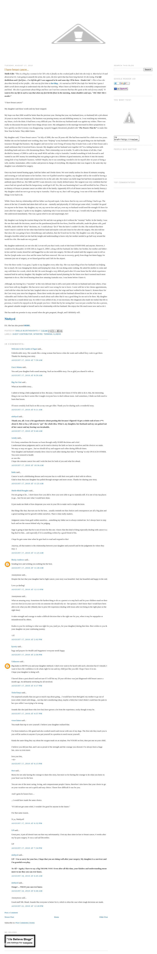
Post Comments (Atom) (25, 923)
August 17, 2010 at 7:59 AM (26, 360)
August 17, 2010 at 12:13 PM (27, 589)
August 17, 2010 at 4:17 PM (26, 686)
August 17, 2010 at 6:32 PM (26, 823)
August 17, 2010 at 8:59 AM (26, 375)
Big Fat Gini (16, 382)
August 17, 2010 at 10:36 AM (27, 465)
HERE (27, 325)
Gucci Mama (16, 367)
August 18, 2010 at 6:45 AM (26, 876)
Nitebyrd (10, 318)
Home (56, 917)
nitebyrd (14, 416)
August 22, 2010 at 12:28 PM (27, 906)
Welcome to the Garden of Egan (24, 349)
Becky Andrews (17, 560)
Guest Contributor (22, 334)
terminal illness (52, 334)
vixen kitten (16, 720)
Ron (13, 770)
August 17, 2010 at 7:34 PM (26, 848)
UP (12, 830)
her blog (54, 83)
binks (13, 472)
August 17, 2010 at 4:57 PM (26, 713)
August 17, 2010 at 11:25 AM (27, 483)
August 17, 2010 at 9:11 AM (26, 409)
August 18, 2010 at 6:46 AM (26, 891)
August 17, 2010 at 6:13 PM (26, 763)
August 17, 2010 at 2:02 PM (26, 639)
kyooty (14, 646)
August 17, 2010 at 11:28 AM (27, 568)
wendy (14, 438)
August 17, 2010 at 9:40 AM (26, 431)
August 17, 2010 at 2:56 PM (26, 654)
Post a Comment (11, 912)
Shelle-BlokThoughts (20, 490)
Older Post (103, 917)
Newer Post (9, 917)
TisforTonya (16, 692)
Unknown (15, 661)
